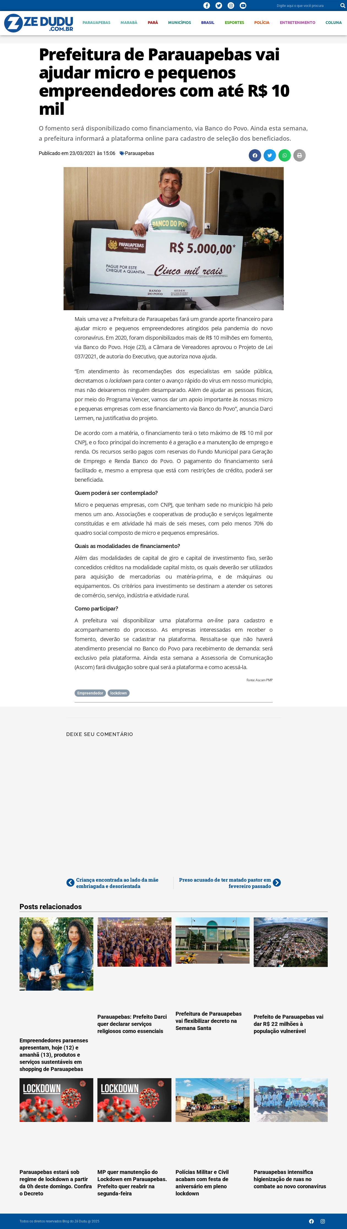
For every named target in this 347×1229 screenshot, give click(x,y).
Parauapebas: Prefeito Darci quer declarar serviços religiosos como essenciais (132, 1023)
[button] (255, 155)
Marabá (129, 22)
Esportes (234, 22)
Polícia (261, 22)
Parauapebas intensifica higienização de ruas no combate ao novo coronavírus (290, 1179)
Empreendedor (90, 693)
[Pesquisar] (343, 5)
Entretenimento (297, 22)
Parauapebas (96, 22)
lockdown (118, 693)
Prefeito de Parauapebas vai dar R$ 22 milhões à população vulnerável (288, 1023)
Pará (153, 22)
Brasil (207, 22)
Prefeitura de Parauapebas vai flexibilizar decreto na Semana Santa (209, 1020)
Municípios (179, 22)
